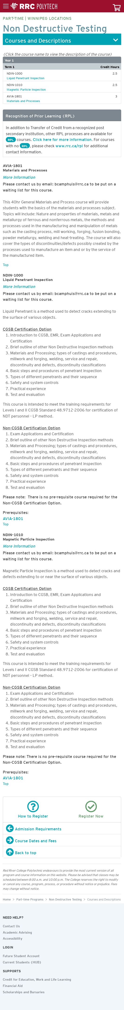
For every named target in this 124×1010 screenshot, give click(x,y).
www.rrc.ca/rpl (69, 145)
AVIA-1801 (13, 517)
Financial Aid (13, 985)
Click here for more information (62, 138)
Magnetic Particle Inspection (26, 89)
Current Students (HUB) (22, 961)
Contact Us (11, 925)
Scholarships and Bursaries (24, 991)
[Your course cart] (116, 6)
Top (6, 264)
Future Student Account (21, 955)
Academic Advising (17, 932)
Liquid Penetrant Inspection (25, 77)
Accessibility (12, 938)
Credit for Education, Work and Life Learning (37, 979)
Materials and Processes (23, 100)
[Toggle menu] (30, 6)
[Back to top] (62, 852)
